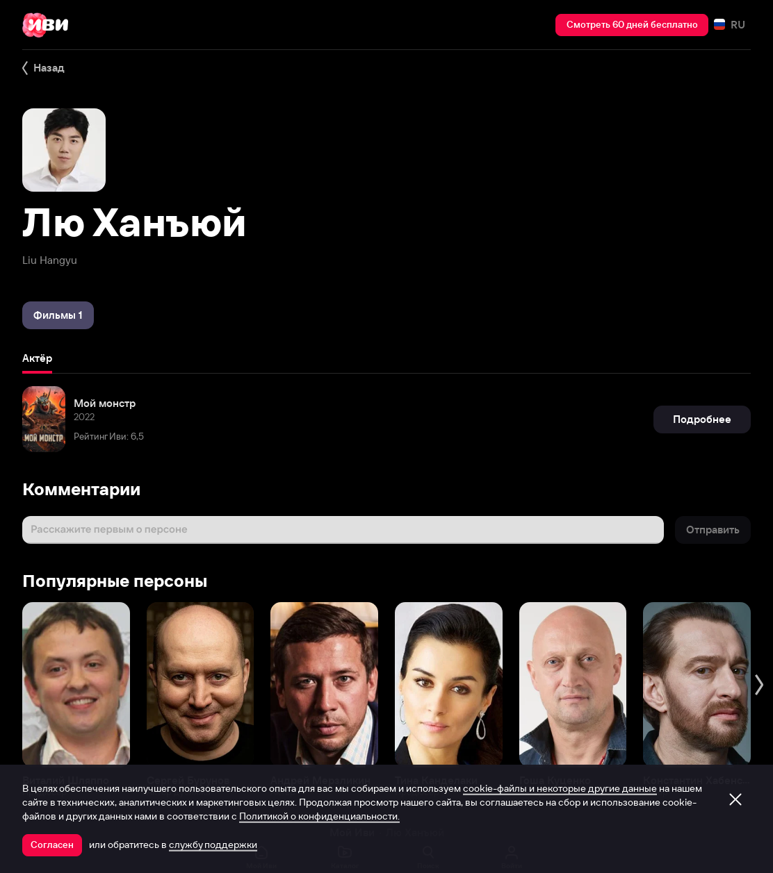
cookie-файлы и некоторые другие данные (560, 788)
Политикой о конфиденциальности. (319, 816)
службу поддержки (213, 844)
